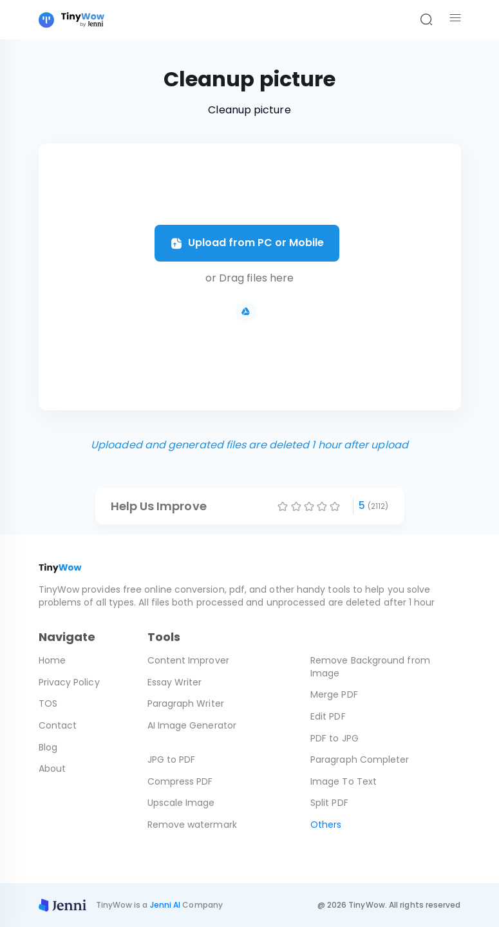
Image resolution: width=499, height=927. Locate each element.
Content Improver (188, 660)
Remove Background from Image (370, 667)
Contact (58, 725)
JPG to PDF (171, 759)
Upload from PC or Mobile (247, 242)
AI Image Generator (191, 725)
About (52, 768)
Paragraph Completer (360, 759)
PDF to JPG (334, 738)
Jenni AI (165, 904)
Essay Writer (174, 682)
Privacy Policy (69, 682)
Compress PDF (180, 781)
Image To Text (343, 781)
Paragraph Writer (185, 703)
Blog (48, 747)
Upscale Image (181, 802)
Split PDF (329, 802)
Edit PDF (328, 716)
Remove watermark (192, 824)
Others (325, 824)
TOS (48, 703)
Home (52, 660)
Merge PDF (334, 694)
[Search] (426, 20)
